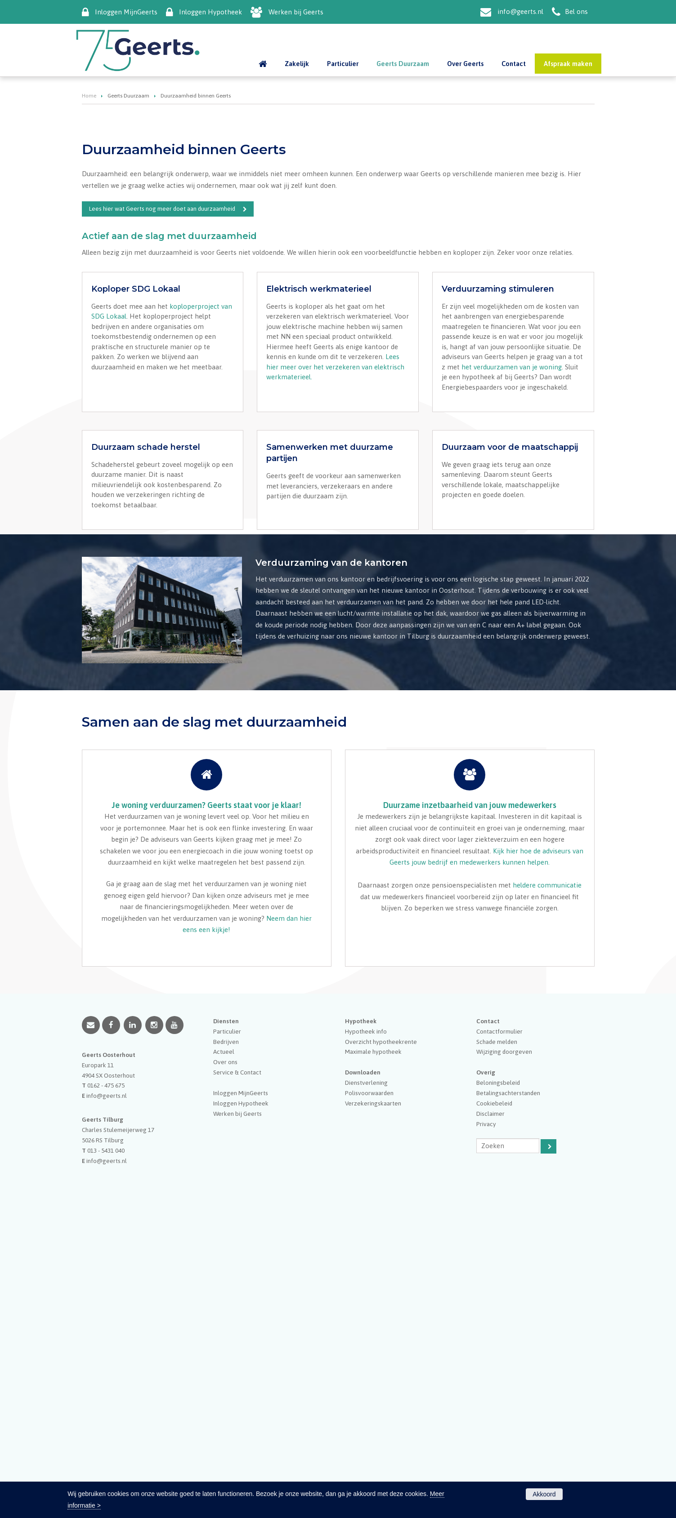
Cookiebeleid (494, 1414)
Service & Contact (237, 1383)
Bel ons (576, 11)
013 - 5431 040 (106, 1461)
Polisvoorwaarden (369, 1404)
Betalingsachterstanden (508, 1404)
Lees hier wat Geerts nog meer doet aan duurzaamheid (162, 351)
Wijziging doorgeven (504, 1363)
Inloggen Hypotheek (210, 12)
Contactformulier (499, 1342)
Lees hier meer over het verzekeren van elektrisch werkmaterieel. (335, 594)
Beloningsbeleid (498, 1394)
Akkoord (544, 1494)
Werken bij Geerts (296, 12)
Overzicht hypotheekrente (381, 1353)
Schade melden (496, 1353)
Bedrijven (226, 1353)
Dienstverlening (366, 1394)
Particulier (227, 1342)
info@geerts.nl (520, 11)
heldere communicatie (547, 1196)
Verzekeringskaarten (373, 1414)
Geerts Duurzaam (128, 238)
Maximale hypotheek (373, 1363)
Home (89, 238)
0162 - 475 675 (106, 1397)
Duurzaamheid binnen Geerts (136, 190)
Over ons (225, 1373)
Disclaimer (490, 1425)
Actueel (223, 1363)
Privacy (486, 1435)
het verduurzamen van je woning (511, 594)
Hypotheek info (366, 1342)
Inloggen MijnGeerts (126, 12)
